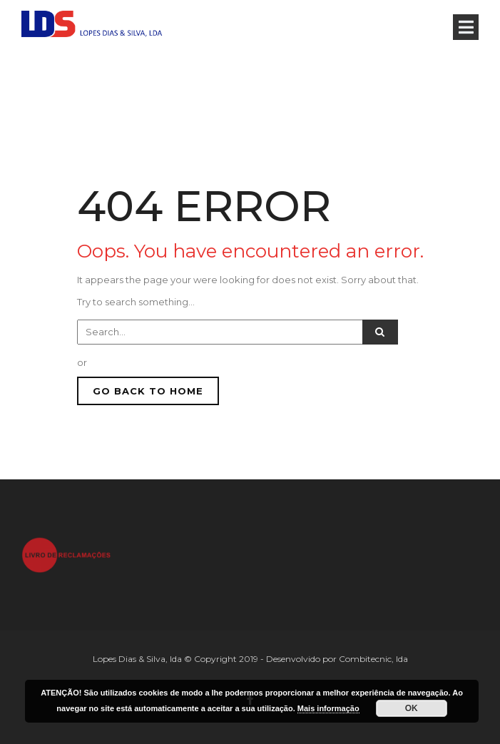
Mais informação (328, 708)
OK (411, 708)
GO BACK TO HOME (148, 391)
